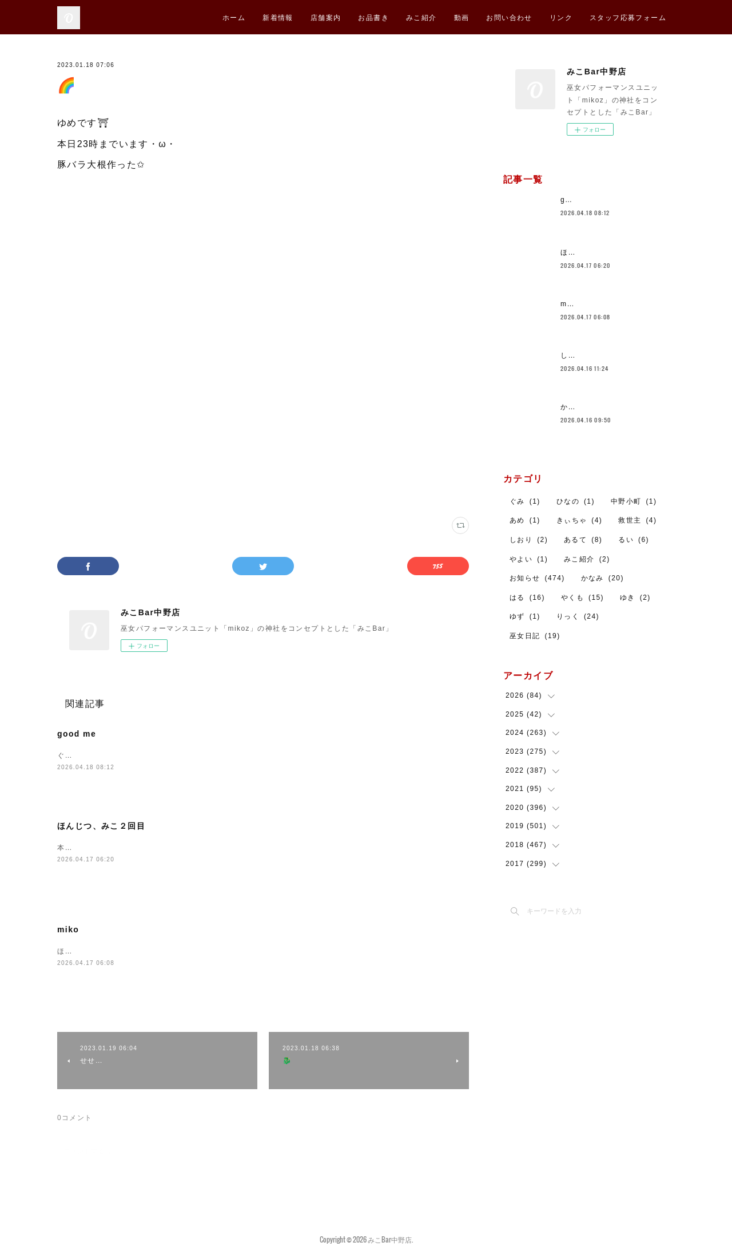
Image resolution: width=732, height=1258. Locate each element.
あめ (525, 520)
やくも (582, 598)
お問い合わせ (509, 17)
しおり (529, 540)
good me (76, 733)
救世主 (637, 520)
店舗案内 (326, 17)
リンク (561, 17)
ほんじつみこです (87, 952)
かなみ (602, 578)
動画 (462, 17)
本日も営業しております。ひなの (114, 849)
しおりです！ (583, 355)
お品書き (373, 17)
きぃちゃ (579, 520)
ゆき (635, 598)
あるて (583, 540)
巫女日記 (535, 636)
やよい (529, 559)
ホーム (233, 17)
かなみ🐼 (576, 407)
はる (527, 598)
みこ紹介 (421, 17)
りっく (577, 616)
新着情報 (277, 17)
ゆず (525, 616)
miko (68, 930)
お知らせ (537, 578)
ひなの (575, 501)
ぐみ (525, 501)
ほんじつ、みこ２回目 (101, 827)
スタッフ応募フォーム (628, 17)
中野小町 (634, 501)
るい (633, 540)
